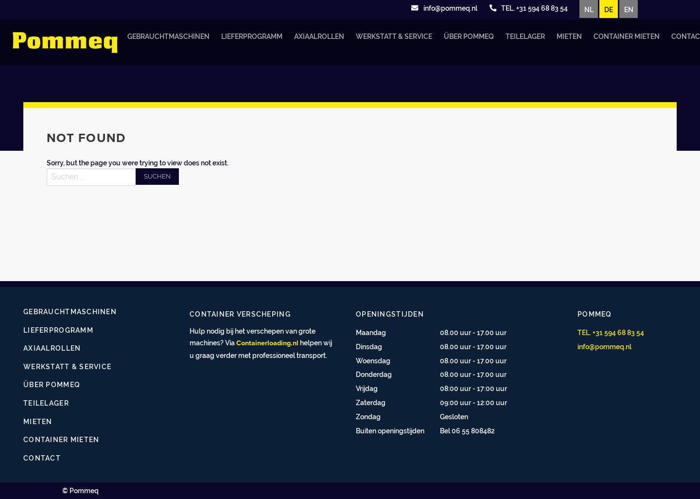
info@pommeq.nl (604, 346)
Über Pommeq (469, 36)
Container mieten (627, 36)
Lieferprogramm (251, 36)
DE (608, 9)
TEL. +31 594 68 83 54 (611, 332)
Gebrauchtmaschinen (168, 36)
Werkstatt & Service (394, 36)
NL (589, 9)
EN (628, 9)
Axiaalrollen (319, 36)
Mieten (569, 36)
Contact (42, 458)
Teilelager (525, 36)
